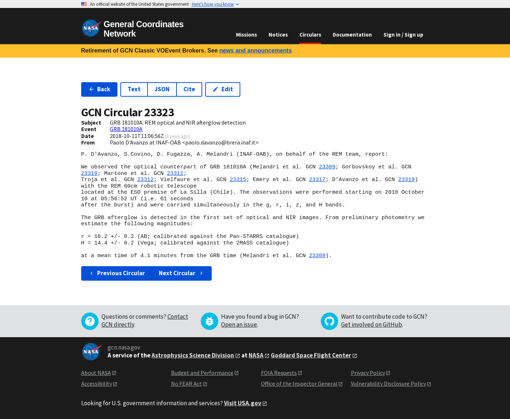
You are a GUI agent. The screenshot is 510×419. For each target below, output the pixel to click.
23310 (89, 173)
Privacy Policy (368, 372)
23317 (317, 179)
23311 (175, 173)
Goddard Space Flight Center (311, 355)
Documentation (352, 34)
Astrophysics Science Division (193, 355)
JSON (162, 89)
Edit (222, 89)
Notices (278, 34)
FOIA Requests (279, 372)
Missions (246, 34)
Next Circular (181, 273)
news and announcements (255, 50)
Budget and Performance (202, 372)
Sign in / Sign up (403, 34)
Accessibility (96, 383)
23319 (406, 179)
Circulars (310, 34)
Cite (189, 89)
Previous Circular (116, 273)
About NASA (96, 372)
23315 (238, 179)
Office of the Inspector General (299, 383)
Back (99, 89)
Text (134, 89)
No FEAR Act (186, 383)
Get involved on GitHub (371, 324)
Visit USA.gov (242, 403)
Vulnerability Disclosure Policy (388, 383)
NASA (256, 355)
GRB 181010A (126, 129)
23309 (327, 167)
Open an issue (239, 324)
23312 (145, 179)
